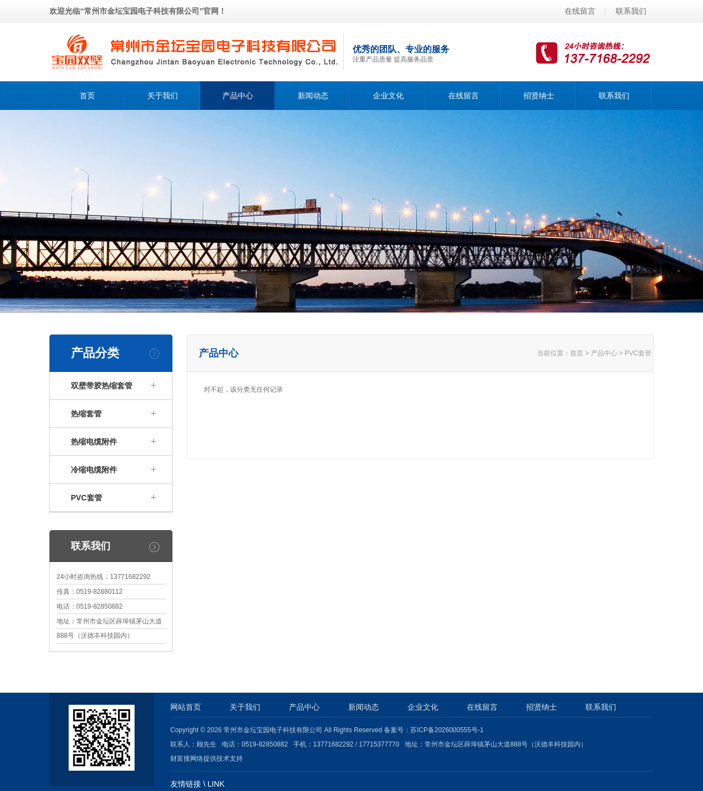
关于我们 (162, 95)
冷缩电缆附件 (94, 469)
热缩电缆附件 (94, 441)
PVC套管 (637, 353)
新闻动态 (313, 95)
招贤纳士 (538, 95)
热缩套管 (86, 413)
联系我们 (631, 11)
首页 (87, 95)
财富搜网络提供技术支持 (206, 758)
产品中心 (237, 95)
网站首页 (185, 707)
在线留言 (580, 11)
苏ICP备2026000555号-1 (446, 730)
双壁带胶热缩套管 (101, 385)
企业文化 (388, 95)
